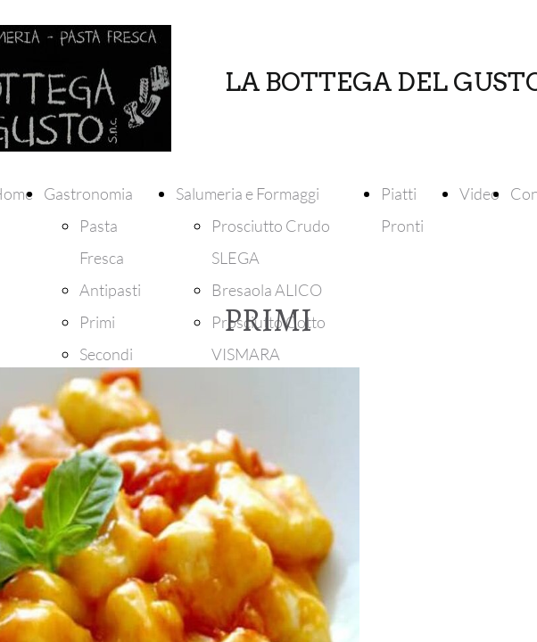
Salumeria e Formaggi (247, 193)
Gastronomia (88, 193)
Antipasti (110, 290)
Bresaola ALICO (266, 290)
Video (479, 193)
